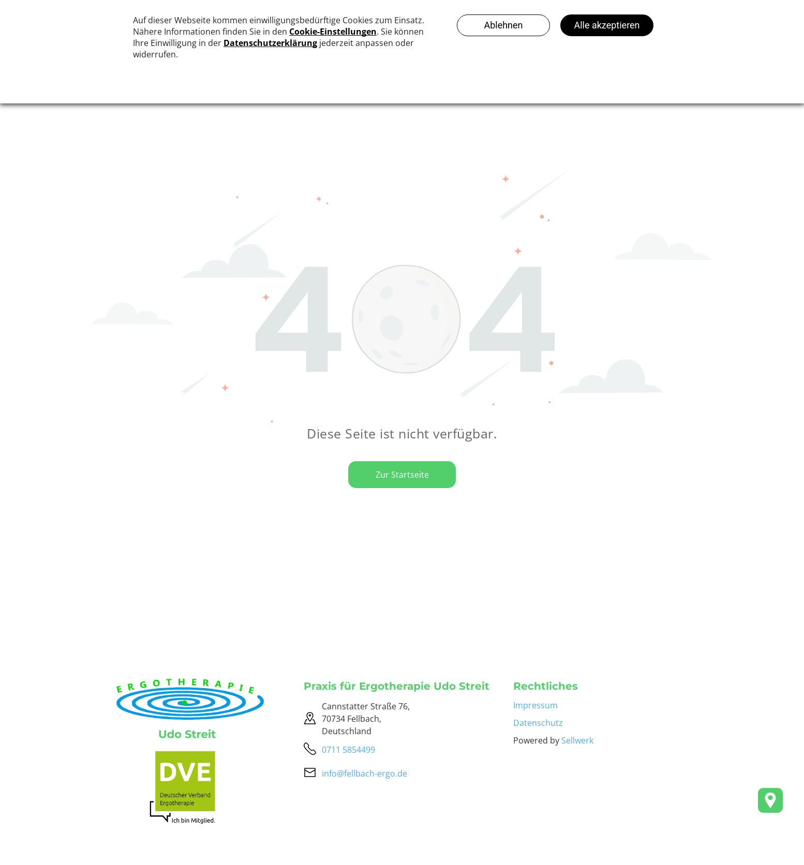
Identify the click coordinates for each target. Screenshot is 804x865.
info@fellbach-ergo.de (364, 773)
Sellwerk (577, 740)
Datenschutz (538, 723)
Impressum (535, 705)
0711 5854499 (348, 749)
